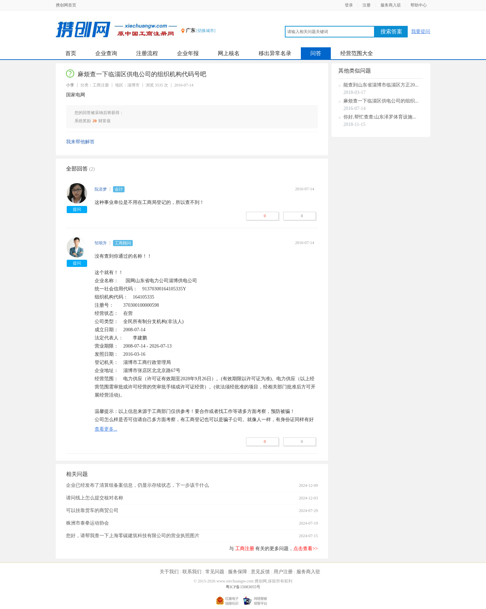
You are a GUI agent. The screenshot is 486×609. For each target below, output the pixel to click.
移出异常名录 (275, 53)
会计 (119, 189)
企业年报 (188, 53)
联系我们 (191, 571)
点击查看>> (305, 548)
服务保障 (237, 571)
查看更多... (106, 429)
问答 (315, 53)
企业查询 (106, 53)
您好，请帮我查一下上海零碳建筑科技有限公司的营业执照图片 (132, 535)
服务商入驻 (390, 5)
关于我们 (169, 571)
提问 (77, 209)
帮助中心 (418, 5)
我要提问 (420, 31)
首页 (70, 53)
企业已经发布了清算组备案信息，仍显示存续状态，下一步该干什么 (137, 485)
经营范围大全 (356, 53)
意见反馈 (260, 571)
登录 (349, 5)
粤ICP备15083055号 (243, 586)
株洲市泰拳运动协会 (87, 523)
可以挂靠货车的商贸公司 (92, 510)
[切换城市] (205, 30)
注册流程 (147, 53)
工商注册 (244, 548)
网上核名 (229, 53)
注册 (366, 5)
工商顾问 (123, 243)
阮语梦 (101, 189)
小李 (70, 85)
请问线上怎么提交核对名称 (94, 497)
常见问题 (214, 571)
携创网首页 (66, 5)
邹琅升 (101, 243)
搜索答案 (391, 31)
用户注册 (283, 571)
